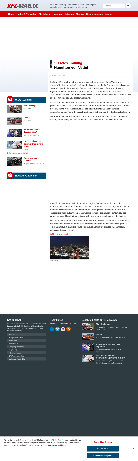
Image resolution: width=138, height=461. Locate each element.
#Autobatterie (56, 7)
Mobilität (58, 14)
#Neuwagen (69, 7)
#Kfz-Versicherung (58, 5)
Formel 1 (61, 76)
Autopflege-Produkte (16, 347)
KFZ (22, 5)
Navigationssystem (16, 337)
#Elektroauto (81, 7)
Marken (80, 14)
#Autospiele (91, 5)
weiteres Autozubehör (17, 359)
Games (108, 14)
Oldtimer (33, 164)
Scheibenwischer (15, 353)
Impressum (54, 323)
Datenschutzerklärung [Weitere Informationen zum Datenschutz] (57, 445)
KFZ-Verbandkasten (16, 356)
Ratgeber (69, 14)
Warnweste (13, 341)
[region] (69, 448)
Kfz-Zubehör (45, 14)
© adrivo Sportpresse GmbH (59, 234)
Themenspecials (94, 14)
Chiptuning (13, 350)
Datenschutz (64, 323)
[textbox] (117, 5)
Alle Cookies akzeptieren (102, 455)
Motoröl (12, 334)
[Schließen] (134, 448)
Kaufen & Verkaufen (26, 14)
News (11, 14)
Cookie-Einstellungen (103, 442)
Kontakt (73, 323)
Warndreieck (13, 344)
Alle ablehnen (103, 449)
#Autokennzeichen (76, 5)
